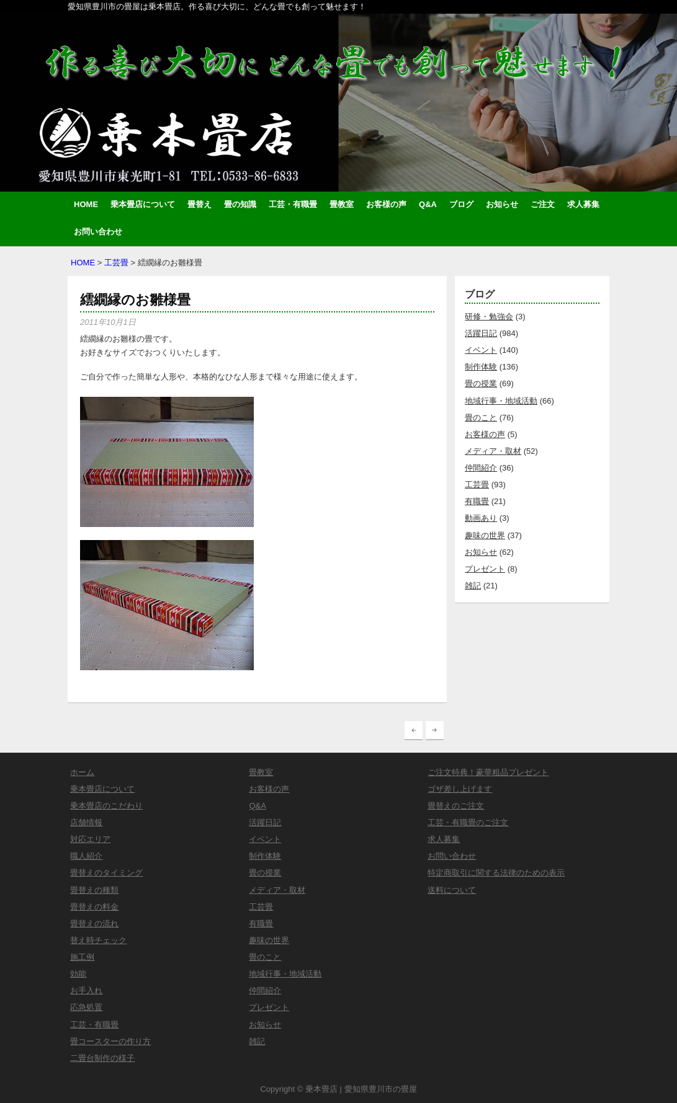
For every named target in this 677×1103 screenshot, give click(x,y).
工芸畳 (116, 262)
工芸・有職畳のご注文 (468, 822)
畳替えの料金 (94, 906)
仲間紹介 (481, 467)
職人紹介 (86, 856)
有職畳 (477, 501)
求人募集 (583, 204)
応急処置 (86, 1007)
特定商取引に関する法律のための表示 (496, 872)
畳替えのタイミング (106, 872)
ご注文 (543, 204)
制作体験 (481, 366)
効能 (78, 973)
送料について (452, 890)
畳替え (199, 204)
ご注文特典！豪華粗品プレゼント (488, 772)
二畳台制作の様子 (102, 1058)
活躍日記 (481, 333)
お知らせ (502, 204)
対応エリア (90, 839)
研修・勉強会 (489, 316)
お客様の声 (386, 204)
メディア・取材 (493, 451)
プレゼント (485, 569)
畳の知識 (240, 204)
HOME (86, 204)
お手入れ (86, 990)
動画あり (481, 518)
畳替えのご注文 (456, 805)
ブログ (461, 204)
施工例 (82, 957)
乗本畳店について (142, 204)
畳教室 (342, 204)
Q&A (428, 204)
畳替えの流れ (94, 923)
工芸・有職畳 (293, 204)
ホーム (82, 772)
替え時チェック (98, 940)
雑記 (473, 585)
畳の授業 (481, 383)
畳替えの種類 (94, 890)
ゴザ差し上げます (460, 789)
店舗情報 (86, 822)
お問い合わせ (98, 231)
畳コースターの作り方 (110, 1041)
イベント (481, 350)
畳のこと (481, 417)
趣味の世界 (485, 535)
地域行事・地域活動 (501, 400)
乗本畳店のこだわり (106, 805)
